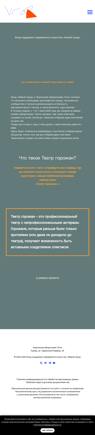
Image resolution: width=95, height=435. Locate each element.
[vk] (45, 364)
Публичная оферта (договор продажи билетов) (47, 382)
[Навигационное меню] (90, 12)
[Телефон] (41, 364)
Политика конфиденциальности (47, 425)
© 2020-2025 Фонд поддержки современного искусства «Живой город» (47, 357)
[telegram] (49, 364)
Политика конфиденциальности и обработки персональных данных (47, 379)
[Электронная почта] (54, 364)
